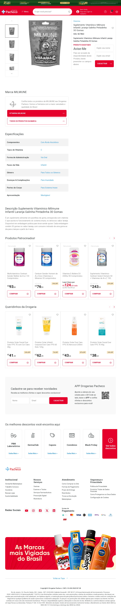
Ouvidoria (8, 490)
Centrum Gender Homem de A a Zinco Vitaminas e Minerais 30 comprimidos (46, 276)
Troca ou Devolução (69, 496)
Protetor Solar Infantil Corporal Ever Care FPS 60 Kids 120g (46, 344)
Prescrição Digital (40, 496)
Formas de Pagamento (70, 487)
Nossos (46, 481)
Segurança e (103, 481)
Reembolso (66, 493)
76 (39, 286)
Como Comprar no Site (70, 484)
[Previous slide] (110, 238)
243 (95, 286)
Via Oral (44, 157)
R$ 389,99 (94, 284)
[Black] (60, 3)
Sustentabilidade (11, 496)
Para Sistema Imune (49, 188)
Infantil (43, 165)
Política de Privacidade (98, 486)
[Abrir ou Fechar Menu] (25, 11)
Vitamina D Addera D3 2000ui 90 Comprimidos (72, 275)
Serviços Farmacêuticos (42, 492)
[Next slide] (114, 238)
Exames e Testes (40, 489)
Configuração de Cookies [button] (99, 497)
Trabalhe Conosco (12, 487)
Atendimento (68, 479)
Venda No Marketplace (13, 484)
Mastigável (45, 195)
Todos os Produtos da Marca (36, 121)
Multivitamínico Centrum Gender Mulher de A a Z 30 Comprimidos (18, 276)
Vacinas (36, 486)
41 (11, 355)
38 (94, 355)
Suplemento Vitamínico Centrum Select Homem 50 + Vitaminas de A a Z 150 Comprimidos (101, 276)
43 (67, 355)
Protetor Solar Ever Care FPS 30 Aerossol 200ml (72, 343)
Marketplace (66, 499)
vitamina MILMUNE (36, 113)
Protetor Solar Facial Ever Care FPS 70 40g (100, 343)
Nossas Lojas (10, 493)
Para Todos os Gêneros (50, 172)
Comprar (19, 294)
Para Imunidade (47, 180)
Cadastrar (104, 64)
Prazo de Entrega (68, 490)
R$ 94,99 (38, 284)
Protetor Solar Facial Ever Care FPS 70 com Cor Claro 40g (18, 344)
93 (11, 286)
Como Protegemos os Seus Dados (103, 494)
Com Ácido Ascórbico (50, 142)
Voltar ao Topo (60, 578)
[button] (11, 31)
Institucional (11, 479)
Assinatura (38, 499)
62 (39, 355)
